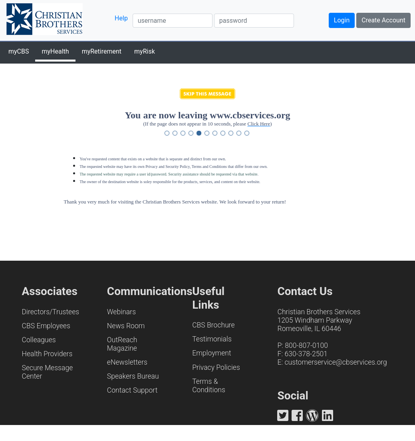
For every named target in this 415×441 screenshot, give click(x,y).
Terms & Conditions (208, 385)
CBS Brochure (213, 325)
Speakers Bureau (133, 376)
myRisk (144, 51)
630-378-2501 (306, 354)
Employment (211, 353)
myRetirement (101, 51)
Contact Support (132, 390)
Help (121, 18)
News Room (126, 326)
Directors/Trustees (50, 312)
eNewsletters (127, 362)
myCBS (18, 51)
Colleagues (39, 340)
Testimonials (212, 339)
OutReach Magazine (122, 344)
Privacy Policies (216, 367)
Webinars (121, 312)
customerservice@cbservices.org (335, 362)
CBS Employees (46, 326)
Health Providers (47, 354)
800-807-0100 (306, 345)
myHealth (55, 51)
